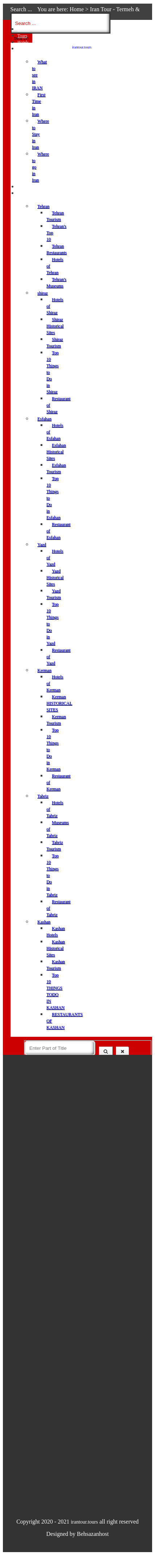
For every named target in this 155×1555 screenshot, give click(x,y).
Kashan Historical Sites (55, 948)
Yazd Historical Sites (54, 577)
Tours (22, 35)
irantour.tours (82, 47)
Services (24, 186)
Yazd (41, 544)
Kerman (44, 670)
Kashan (43, 921)
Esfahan (44, 418)
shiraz (42, 293)
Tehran (43, 206)
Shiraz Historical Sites (54, 326)
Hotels (23, 42)
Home (77, 9)
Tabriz (42, 796)
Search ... (21, 9)
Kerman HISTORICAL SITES (59, 703)
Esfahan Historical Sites (56, 452)
